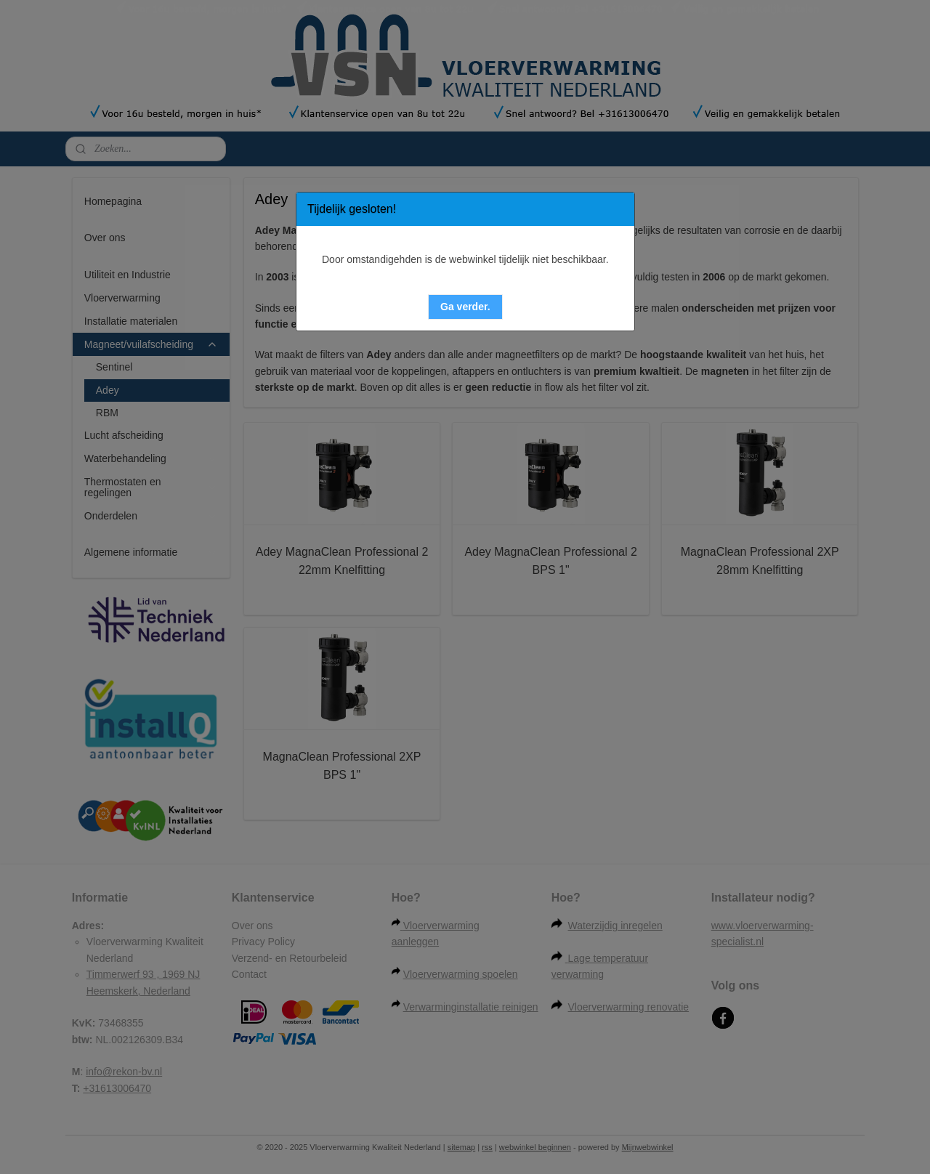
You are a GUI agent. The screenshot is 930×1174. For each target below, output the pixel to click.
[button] (465, 307)
